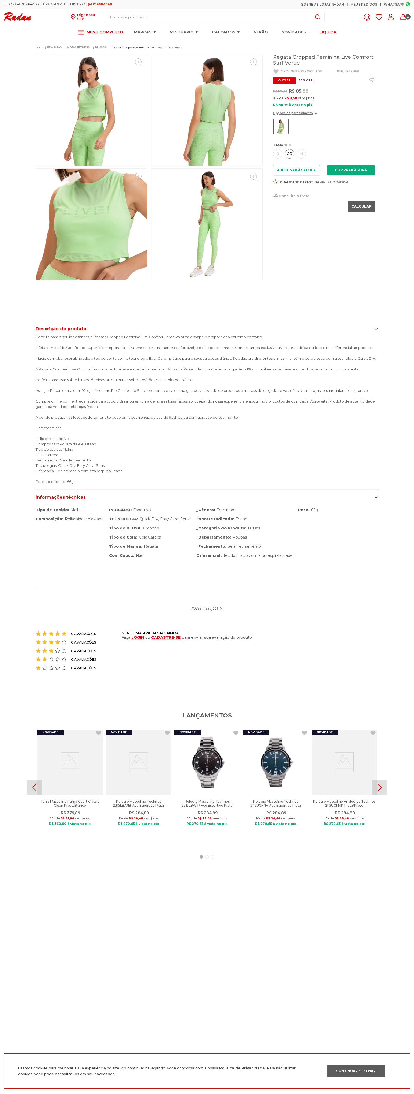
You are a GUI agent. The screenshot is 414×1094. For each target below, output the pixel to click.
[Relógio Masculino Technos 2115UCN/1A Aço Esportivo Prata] (275, 787)
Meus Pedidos (363, 4)
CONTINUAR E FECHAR (356, 1071)
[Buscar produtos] (317, 17)
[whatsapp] (371, 79)
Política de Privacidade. (242, 1068)
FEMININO (54, 47)
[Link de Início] (40, 47)
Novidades (293, 32)
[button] (368, 17)
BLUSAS (101, 47)
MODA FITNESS (78, 47)
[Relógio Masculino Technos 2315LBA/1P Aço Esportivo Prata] (207, 787)
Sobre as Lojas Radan (322, 4)
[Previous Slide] (34, 787)
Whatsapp (394, 4)
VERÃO (261, 32)
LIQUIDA (328, 32)
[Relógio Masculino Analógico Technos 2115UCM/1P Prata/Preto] (344, 787)
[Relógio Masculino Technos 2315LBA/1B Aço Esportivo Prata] (138, 787)
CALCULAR (361, 206)
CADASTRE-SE (166, 637)
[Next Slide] (379, 787)
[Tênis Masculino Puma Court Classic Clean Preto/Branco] (70, 787)
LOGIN (137, 637)
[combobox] (214, 17)
